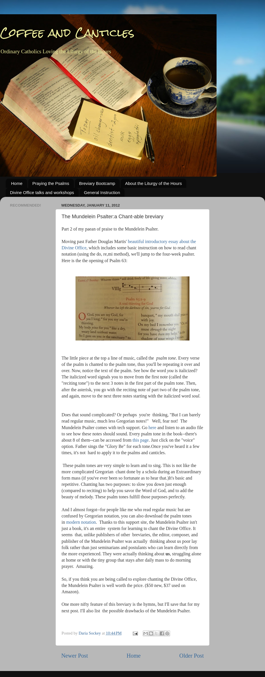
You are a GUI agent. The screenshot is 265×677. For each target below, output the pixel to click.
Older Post (191, 655)
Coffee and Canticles (67, 33)
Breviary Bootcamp (97, 183)
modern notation (81, 522)
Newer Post (74, 655)
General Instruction (102, 192)
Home (17, 183)
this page (140, 440)
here (152, 427)
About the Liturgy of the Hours (153, 183)
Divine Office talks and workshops (42, 192)
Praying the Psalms (50, 183)
